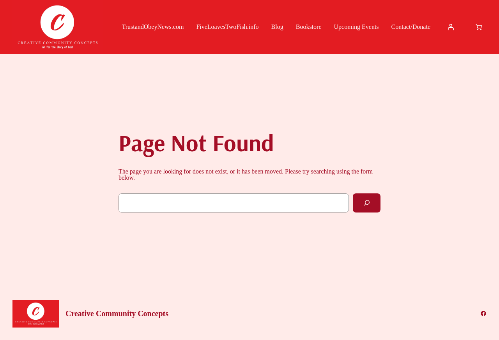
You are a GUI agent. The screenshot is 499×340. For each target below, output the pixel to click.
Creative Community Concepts (116, 313)
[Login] (450, 27)
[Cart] (479, 27)
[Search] (366, 202)
